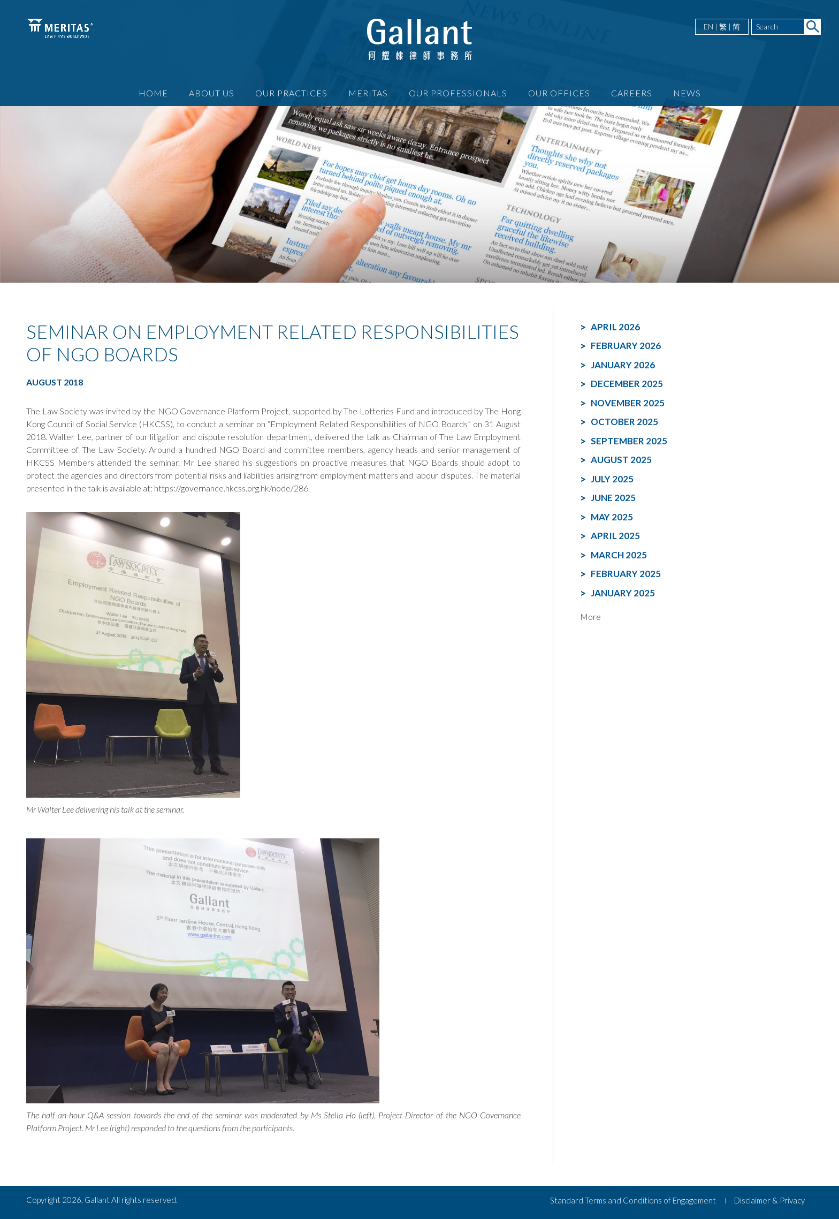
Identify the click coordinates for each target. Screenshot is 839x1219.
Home (153, 93)
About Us (211, 93)
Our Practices (291, 93)
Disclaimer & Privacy (769, 1200)
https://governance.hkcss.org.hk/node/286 (231, 488)
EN (708, 26)
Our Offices (559, 93)
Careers (631, 93)
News (687, 93)
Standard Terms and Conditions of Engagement (633, 1200)
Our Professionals (458, 93)
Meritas (368, 93)
